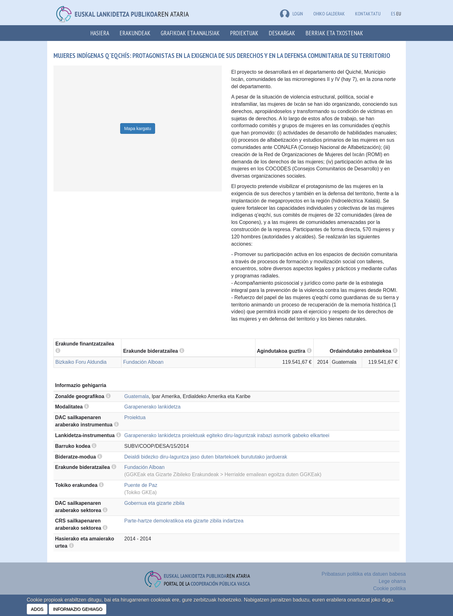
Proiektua (135, 417)
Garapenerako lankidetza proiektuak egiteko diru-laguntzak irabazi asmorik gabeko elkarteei (226, 435)
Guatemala (136, 396)
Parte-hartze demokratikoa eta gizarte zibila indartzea (183, 520)
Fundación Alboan (143, 362)
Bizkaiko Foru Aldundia (81, 362)
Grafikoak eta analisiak (190, 33)
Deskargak (282, 33)
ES (393, 13)
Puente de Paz (140, 485)
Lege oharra (392, 581)
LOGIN (291, 13)
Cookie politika (389, 588)
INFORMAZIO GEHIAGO (77, 609)
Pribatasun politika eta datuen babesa (364, 574)
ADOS (37, 609)
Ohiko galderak (329, 13)
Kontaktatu (368, 13)
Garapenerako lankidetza (152, 406)
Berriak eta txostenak (334, 33)
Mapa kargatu (137, 128)
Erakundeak (135, 33)
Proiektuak (244, 33)
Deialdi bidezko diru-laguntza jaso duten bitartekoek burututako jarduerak (205, 456)
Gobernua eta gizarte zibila (154, 503)
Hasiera (99, 33)
